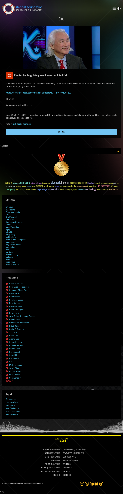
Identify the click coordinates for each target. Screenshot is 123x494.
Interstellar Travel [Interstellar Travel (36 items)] (82, 187)
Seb (10, 362)
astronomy (10, 242)
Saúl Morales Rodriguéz (19, 287)
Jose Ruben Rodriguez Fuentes (22, 316)
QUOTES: (65, 475)
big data (9, 252)
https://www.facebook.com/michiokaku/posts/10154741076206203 (38, 92)
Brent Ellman (14, 358)
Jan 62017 (9, 76)
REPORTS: (66, 464)
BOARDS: (65, 460)
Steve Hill (13, 355)
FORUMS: (55, 475)
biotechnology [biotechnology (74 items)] (75, 183)
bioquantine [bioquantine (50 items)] (46, 183)
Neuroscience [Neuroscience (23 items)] (22, 190)
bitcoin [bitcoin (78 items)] (84, 183)
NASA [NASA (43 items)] (17, 190)
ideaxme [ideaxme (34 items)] (62, 187)
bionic (8, 259)
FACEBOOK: (46, 449)
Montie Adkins (15, 371)
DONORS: (54, 460)
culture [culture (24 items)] (114, 183)
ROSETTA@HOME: (46, 471)
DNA (7, 215)
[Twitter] (87, 484)
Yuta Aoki (13, 332)
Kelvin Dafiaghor (16, 310)
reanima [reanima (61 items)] (33, 190)
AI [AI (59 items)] (11, 183)
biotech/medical (12, 264)
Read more (61, 132)
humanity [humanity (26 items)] (57, 187)
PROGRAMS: (66, 467)
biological (10, 257)
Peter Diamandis (13, 212)
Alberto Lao (14, 339)
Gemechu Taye (15, 306)
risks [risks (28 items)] (66, 190)
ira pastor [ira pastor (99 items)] (91, 186)
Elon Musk (10, 220)
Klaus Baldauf (15, 326)
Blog (61, 19)
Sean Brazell (14, 352)
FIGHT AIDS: (48, 464)
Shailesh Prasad (16, 300)
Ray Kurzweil (11, 217)
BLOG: (65, 457)
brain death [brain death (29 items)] (97, 183)
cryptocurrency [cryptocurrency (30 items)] (109, 183)
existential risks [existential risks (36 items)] (10, 187)
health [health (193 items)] (39, 186)
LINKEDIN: (47, 453)
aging (8, 230)
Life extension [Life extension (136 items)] (103, 186)
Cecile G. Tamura (16, 329)
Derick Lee (13, 336)
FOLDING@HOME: (46, 467)
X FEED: (47, 457)
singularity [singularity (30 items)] (70, 190)
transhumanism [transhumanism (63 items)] (102, 190)
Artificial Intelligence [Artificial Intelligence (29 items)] (36, 183)
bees (8, 249)
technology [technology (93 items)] (91, 189)
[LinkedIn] (92, 484)
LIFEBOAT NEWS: (68, 449)
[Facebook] (82, 484)
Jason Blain (14, 368)
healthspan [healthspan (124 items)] (49, 186)
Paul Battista (14, 303)
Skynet (8, 225)
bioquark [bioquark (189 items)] (56, 183)
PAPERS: (65, 471)
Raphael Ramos (16, 345)
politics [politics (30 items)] (28, 190)
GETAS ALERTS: (67, 453)
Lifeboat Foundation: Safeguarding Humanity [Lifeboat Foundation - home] (55, 8)
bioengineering (12, 254)
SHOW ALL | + (9, 381)
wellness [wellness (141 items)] (113, 189)
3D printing (10, 207)
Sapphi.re (40, 483)
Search (118, 151)
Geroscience (11, 399)
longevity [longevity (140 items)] (10, 189)
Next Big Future (12, 408)
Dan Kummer (14, 319)
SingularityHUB (12, 414)
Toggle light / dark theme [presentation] (119, 8)
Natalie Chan (14, 349)
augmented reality (13, 244)
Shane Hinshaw (16, 342)
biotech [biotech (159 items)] (65, 182)
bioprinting (10, 262)
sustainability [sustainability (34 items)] (82, 190)
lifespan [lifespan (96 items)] (114, 186)
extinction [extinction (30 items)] (18, 187)
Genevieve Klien (16, 284)
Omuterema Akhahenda (19, 323)
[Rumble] (101, 484)
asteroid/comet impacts (16, 239)
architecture (11, 237)
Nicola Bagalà (16, 124)
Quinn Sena (14, 293)
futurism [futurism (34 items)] (29, 187)
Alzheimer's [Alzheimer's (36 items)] (16, 183)
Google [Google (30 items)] (33, 187)
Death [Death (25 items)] (118, 183)
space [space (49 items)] (75, 190)
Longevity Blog (12, 402)
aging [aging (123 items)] (7, 182)
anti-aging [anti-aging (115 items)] (25, 182)
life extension (27, 124)
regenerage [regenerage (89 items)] (42, 189)
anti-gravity (10, 235)
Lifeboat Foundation (17, 483)
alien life (9, 232)
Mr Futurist (10, 405)
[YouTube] (96, 484)
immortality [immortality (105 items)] (70, 186)
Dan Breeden (14, 297)
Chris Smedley (15, 378)
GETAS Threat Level (61, 440)
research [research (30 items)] (62, 190)
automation (10, 247)
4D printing (10, 210)
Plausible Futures (13, 411)
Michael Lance (15, 365)
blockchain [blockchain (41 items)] (90, 183)
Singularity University (15, 222)
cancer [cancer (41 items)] (103, 183)
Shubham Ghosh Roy (18, 290)
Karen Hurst (14, 313)
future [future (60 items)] (24, 186)
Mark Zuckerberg (13, 227)
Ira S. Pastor (14, 375)
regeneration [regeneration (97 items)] (53, 189)
